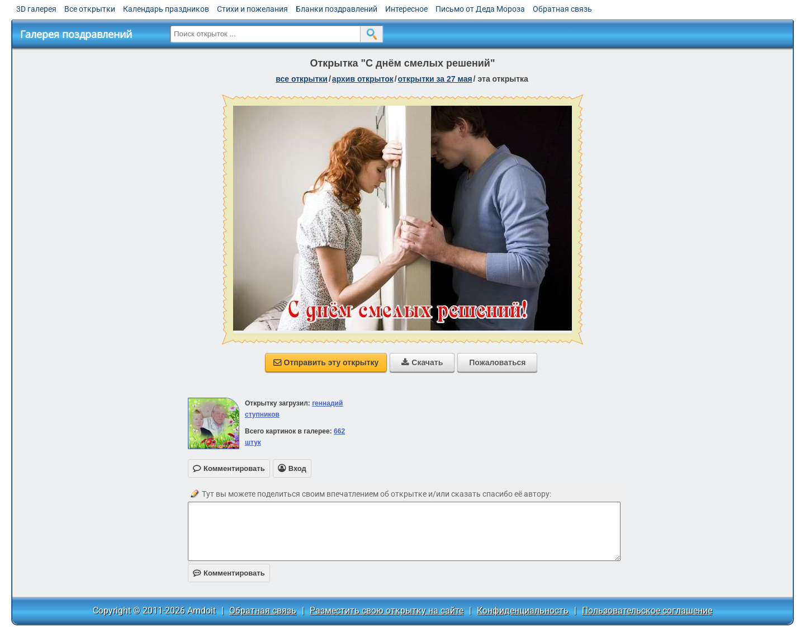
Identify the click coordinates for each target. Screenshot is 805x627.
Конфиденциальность (523, 610)
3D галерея (36, 8)
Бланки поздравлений (336, 8)
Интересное (406, 8)
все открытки (302, 78)
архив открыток (363, 78)
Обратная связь (562, 8)
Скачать (422, 362)
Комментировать (229, 573)
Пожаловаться (497, 362)
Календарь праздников (166, 8)
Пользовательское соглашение (647, 610)
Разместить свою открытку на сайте (386, 610)
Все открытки (89, 8)
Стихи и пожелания (252, 8)
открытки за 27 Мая (435, 78)
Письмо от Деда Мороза (480, 8)
